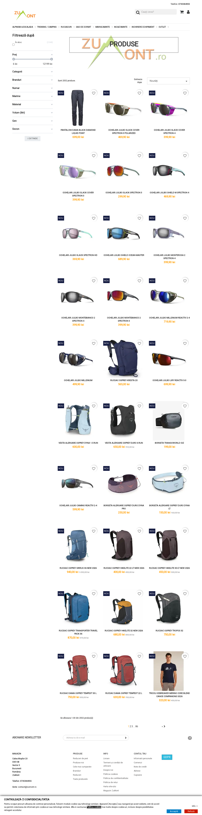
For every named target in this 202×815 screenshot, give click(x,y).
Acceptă (174, 811)
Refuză (191, 811)
